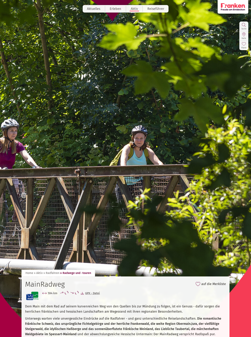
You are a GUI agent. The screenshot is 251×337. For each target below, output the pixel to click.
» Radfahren (51, 273)
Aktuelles (93, 9)
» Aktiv (38, 273)
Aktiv (134, 9)
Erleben (115, 9)
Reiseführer (155, 9)
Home (29, 273)
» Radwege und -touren (75, 273)
